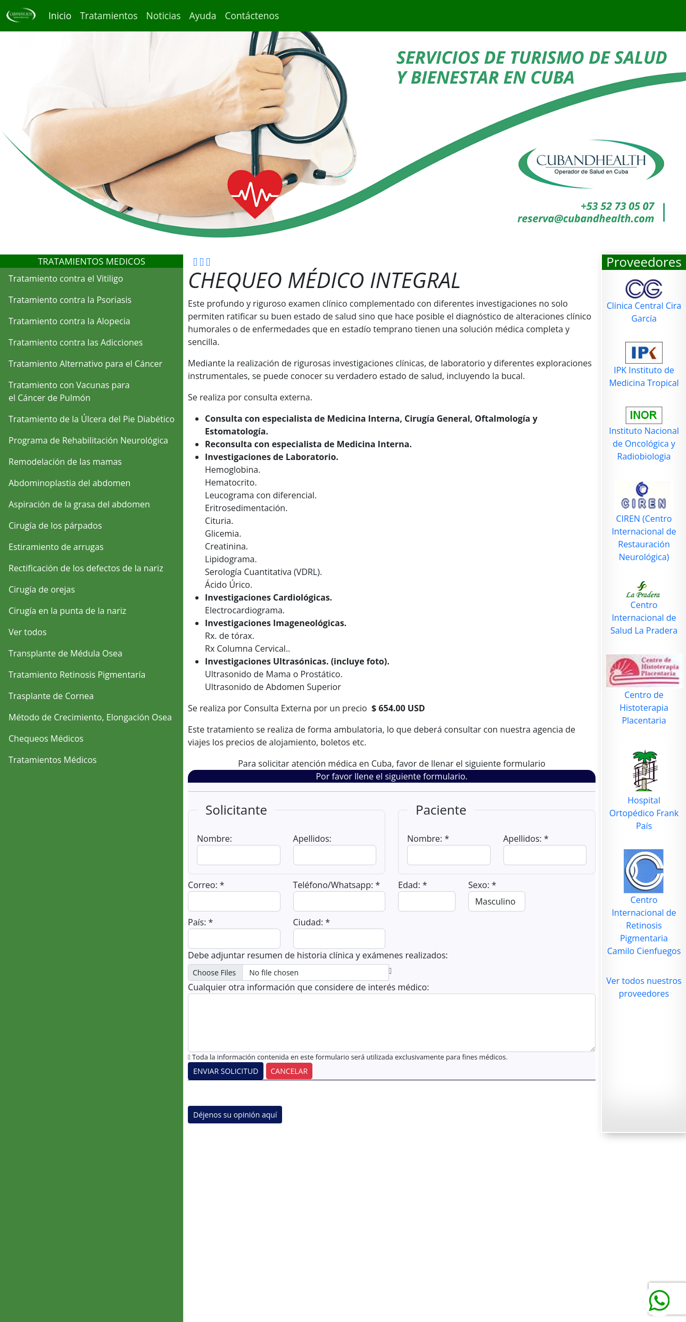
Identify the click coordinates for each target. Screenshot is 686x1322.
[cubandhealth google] (202, 261)
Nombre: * (428, 838)
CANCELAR (289, 1071)
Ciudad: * (311, 922)
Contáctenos (252, 15)
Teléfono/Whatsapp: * (337, 885)
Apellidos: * (526, 838)
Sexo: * (482, 885)
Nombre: (214, 838)
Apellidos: (312, 838)
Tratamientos (108, 15)
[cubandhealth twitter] (208, 261)
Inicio (59, 15)
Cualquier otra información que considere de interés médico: (308, 987)
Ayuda (203, 15)
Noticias (163, 15)
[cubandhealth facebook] (195, 261)
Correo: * (206, 885)
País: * (200, 922)
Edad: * (412, 885)
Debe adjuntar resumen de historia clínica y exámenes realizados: (318, 955)
